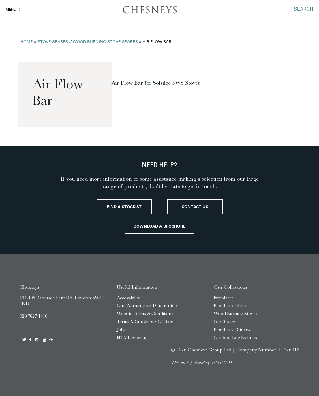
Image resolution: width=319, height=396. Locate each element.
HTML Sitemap (132, 337)
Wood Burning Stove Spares (105, 42)
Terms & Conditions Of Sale (145, 321)
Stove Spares (52, 42)
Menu (11, 10)
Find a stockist (124, 207)
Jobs (121, 329)
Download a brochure (159, 226)
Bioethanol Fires (230, 305)
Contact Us (195, 207)
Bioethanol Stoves (232, 329)
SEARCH (303, 9)
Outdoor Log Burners (235, 337)
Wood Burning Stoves (235, 313)
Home (26, 42)
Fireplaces (224, 297)
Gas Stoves (225, 321)
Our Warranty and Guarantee (147, 305)
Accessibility (128, 297)
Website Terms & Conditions (145, 313)
